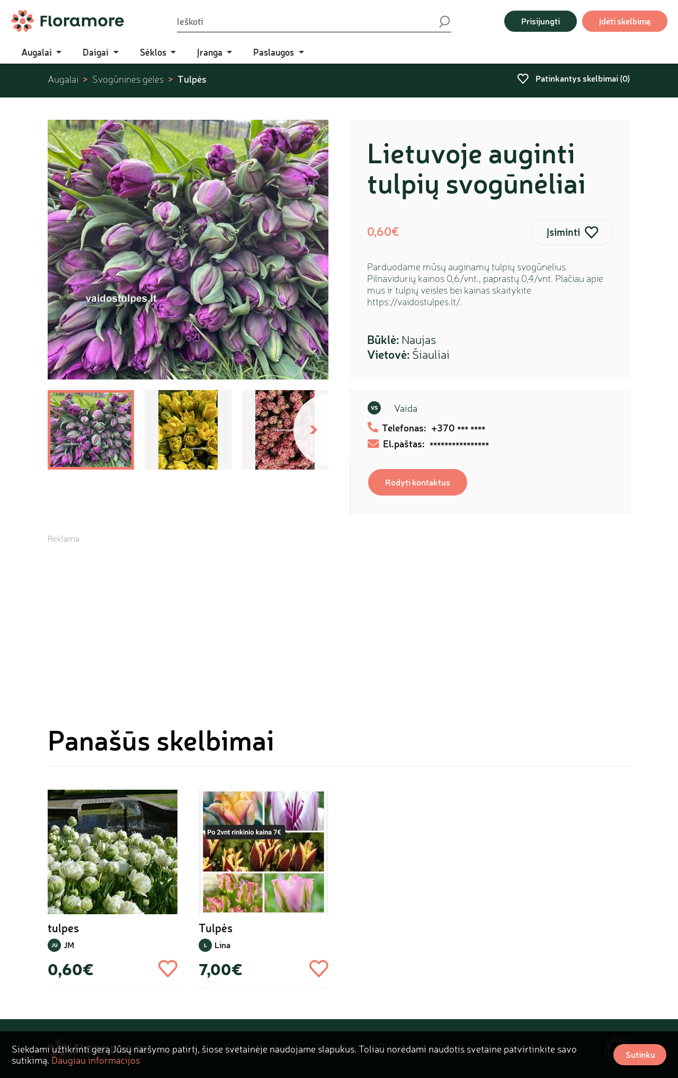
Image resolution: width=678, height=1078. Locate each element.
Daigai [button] (97, 52)
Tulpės (192, 79)
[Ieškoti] (307, 21)
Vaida (405, 408)
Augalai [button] (37, 52)
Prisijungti (540, 20)
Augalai (63, 79)
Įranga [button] (211, 52)
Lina (222, 944)
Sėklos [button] (154, 52)
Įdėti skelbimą (624, 20)
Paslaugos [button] (274, 52)
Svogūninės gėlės (128, 79)
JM (69, 944)
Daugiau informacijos (95, 1060)
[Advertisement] (339, 618)
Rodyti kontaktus (417, 482)
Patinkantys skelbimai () (573, 78)
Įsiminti (563, 231)
